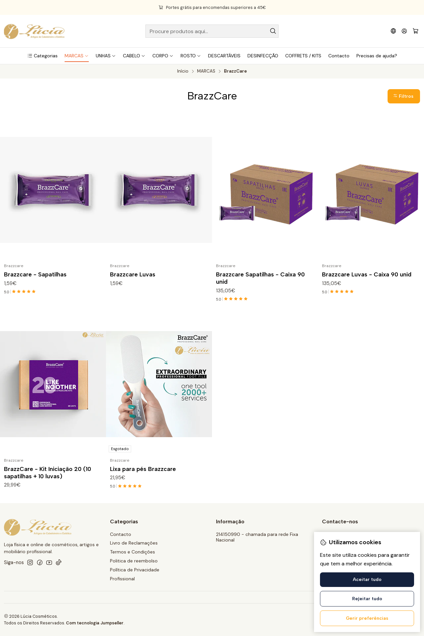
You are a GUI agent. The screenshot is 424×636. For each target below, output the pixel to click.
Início (182, 71)
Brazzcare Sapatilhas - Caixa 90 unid (260, 278)
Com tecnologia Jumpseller (95, 623)
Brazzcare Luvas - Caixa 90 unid (366, 274)
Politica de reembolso (134, 561)
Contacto (120, 534)
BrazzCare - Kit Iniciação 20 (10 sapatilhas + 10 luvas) (47, 475)
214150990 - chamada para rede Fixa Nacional (257, 537)
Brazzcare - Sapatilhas (35, 274)
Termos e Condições (132, 552)
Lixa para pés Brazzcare (143, 471)
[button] (42, 55)
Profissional (122, 579)
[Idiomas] (393, 31)
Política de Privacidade (134, 570)
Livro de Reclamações (134, 543)
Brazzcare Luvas (132, 274)
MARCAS (206, 71)
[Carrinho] (415, 31)
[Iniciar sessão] (404, 31)
